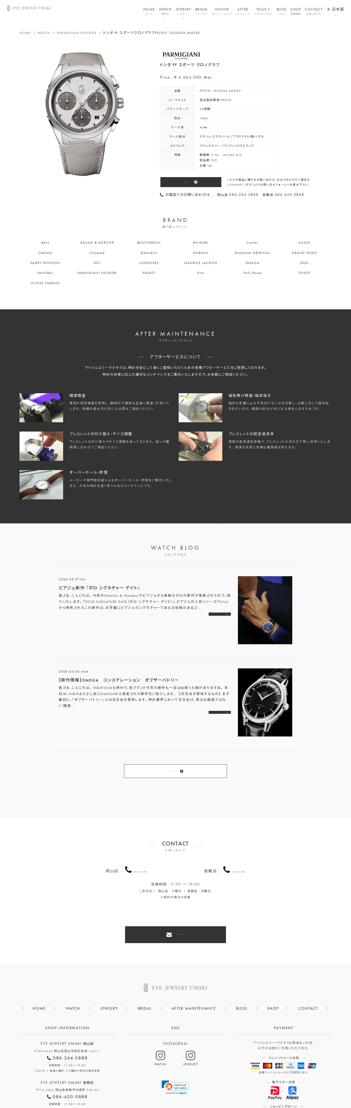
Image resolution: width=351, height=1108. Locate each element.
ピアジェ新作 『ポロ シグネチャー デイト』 (99, 588)
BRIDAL (201, 11)
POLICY (263, 11)
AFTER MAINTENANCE (194, 973)
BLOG (282, 11)
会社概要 (119, 1089)
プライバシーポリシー (153, 1089)
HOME (149, 11)
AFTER (243, 11)
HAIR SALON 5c (193, 1089)
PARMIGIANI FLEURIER (76, 32)
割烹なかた (226, 1089)
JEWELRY (183, 11)
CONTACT (313, 11)
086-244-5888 (140, 845)
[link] (175, 1052)
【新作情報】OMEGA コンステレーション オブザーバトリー (119, 680)
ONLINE (222, 11)
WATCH (165, 11)
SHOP (295, 11)
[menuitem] (335, 6)
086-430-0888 (238, 845)
